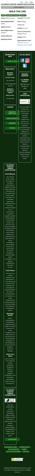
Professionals (12, 118)
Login (31, 2)
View (3, 15)
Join (26, 2)
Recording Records (12, 15)
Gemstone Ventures (19, 470)
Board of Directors (12, 113)
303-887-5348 (10, 98)
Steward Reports (24, 447)
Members (12, 123)
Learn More (12, 439)
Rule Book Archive (13, 449)
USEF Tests (26, 451)
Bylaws (24, 449)
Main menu (19, 7)
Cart (21, 2)
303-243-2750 (10, 80)
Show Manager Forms (11, 447)
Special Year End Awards (13, 451)
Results (23, 15)
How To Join (12, 61)
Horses (12, 128)
